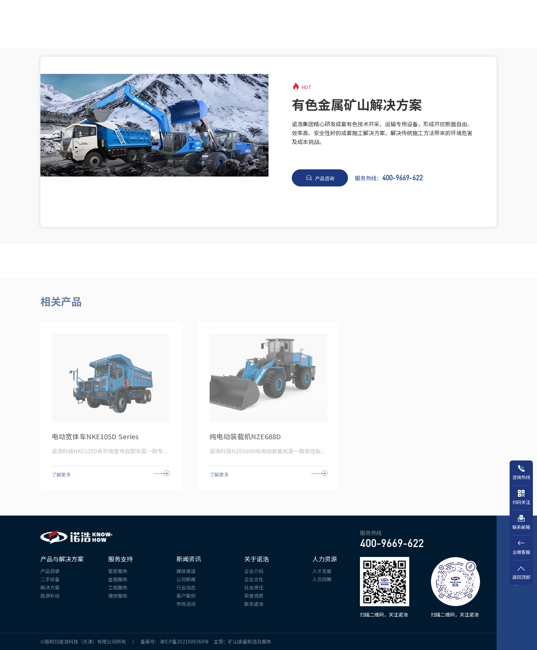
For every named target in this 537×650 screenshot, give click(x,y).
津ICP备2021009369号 (187, 641)
